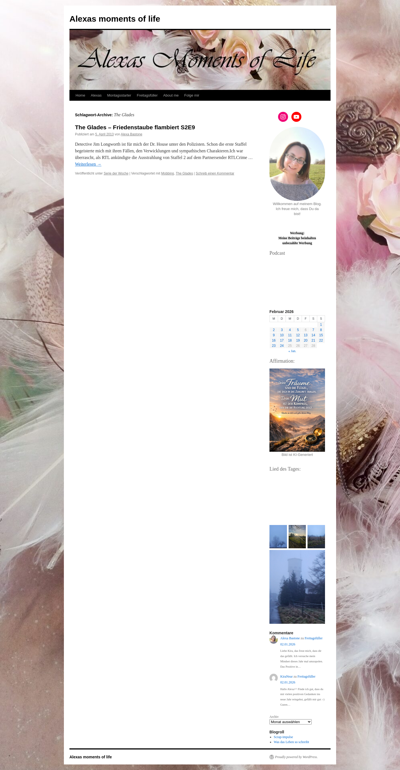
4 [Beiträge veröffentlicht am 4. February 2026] (290, 330)
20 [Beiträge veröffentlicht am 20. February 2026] (306, 340)
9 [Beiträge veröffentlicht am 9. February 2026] (274, 335)
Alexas (96, 95)
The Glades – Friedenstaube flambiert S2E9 (135, 127)
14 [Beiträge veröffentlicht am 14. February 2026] (313, 335)
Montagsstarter (119, 95)
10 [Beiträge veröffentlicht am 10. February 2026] (282, 335)
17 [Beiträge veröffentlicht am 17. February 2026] (282, 340)
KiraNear (286, 676)
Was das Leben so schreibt (291, 742)
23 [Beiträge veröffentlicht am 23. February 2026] (274, 346)
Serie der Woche (116, 173)
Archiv (274, 717)
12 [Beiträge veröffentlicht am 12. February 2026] (298, 335)
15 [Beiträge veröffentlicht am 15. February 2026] (321, 335)
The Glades (184, 173)
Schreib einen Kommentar (215, 173)
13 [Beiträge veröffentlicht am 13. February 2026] (306, 335)
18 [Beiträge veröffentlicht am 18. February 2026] (290, 340)
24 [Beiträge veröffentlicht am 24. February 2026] (282, 346)
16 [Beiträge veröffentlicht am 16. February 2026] (274, 340)
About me (171, 95)
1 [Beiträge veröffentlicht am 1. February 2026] (321, 325)
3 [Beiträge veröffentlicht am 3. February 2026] (282, 330)
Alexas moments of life (114, 18)
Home (80, 95)
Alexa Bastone (131, 134)
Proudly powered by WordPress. (296, 757)
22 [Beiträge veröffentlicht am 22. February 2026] (321, 340)
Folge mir (191, 95)
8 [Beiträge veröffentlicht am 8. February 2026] (321, 330)
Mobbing (167, 173)
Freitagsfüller (147, 95)
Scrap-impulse (283, 737)
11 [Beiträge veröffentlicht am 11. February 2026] (290, 335)
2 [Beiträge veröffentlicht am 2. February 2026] (274, 330)
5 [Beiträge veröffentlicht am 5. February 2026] (298, 330)
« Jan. (292, 351)
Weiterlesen (88, 164)
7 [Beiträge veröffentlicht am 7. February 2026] (313, 330)
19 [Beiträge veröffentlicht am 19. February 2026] (298, 340)
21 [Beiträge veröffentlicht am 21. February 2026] (313, 340)
